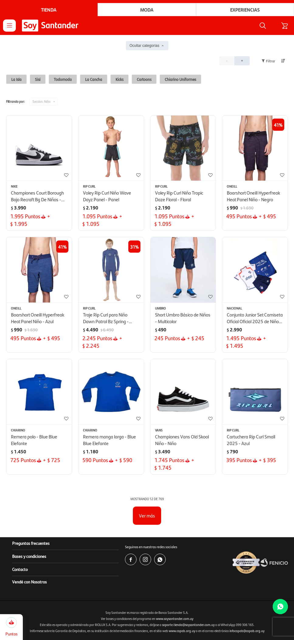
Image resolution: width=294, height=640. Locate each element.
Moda (147, 9)
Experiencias (245, 9)
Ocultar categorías (144, 45)
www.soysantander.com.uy (174, 618)
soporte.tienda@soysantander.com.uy (188, 624)
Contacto (20, 569)
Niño (41, 101)
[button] (262, 25)
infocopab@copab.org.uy (247, 630)
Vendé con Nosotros (29, 582)
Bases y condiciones (29, 556)
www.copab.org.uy (182, 630)
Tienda (49, 9)
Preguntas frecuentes (31, 543)
